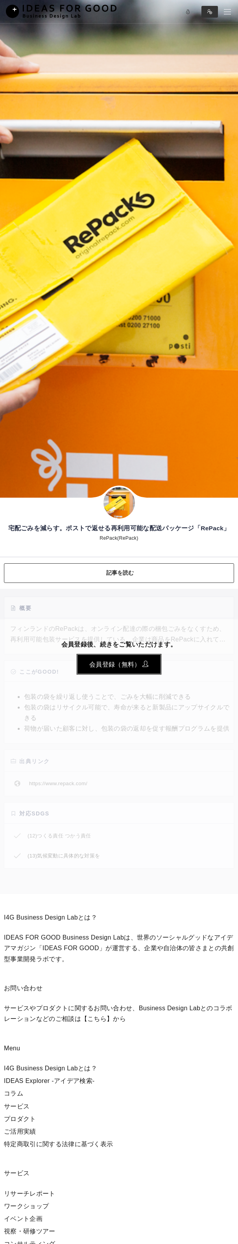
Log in (188, 12)
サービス (17, 1106)
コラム (13, 1093)
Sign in (209, 12)
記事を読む (120, 573)
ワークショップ (26, 1206)
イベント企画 (23, 1218)
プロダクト (20, 1119)
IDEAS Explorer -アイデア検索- (49, 1080)
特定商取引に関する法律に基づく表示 (58, 1144)
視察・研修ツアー (29, 1231)
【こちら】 (97, 1018)
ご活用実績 (20, 1131)
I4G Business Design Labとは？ (50, 1068)
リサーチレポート (29, 1193)
